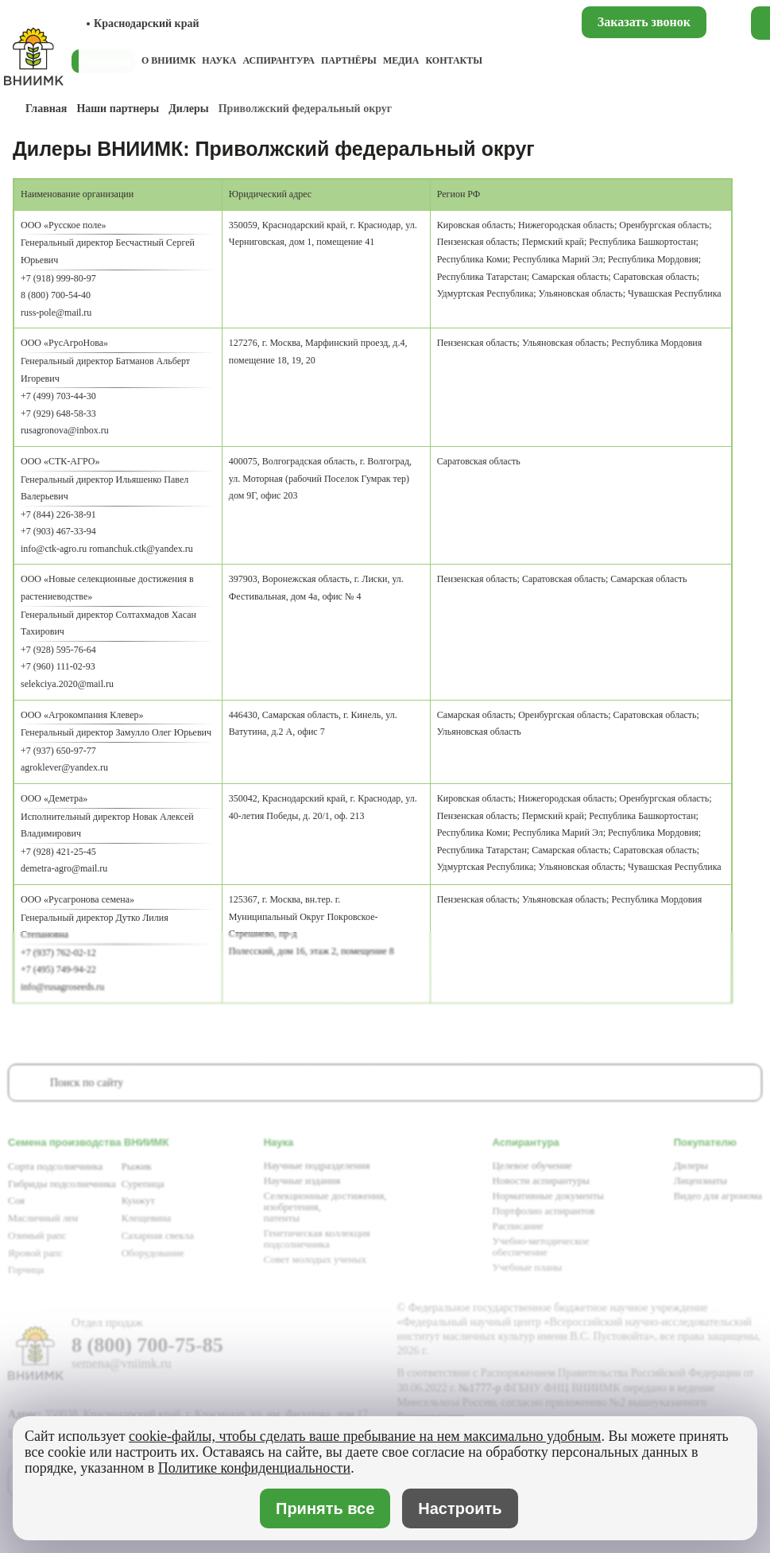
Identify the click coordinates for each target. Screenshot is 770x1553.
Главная (46, 109)
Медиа (401, 60)
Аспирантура (278, 60)
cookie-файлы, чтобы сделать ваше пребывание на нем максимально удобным (365, 1436)
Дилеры (188, 109)
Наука (219, 60)
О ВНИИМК (168, 60)
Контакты (453, 60)
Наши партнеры (117, 109)
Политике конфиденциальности (254, 1468)
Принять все (325, 1508)
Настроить (459, 1508)
